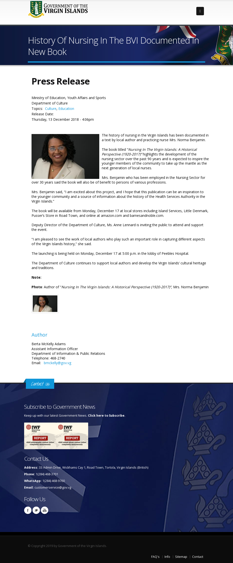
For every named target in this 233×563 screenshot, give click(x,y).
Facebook (28, 510)
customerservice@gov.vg (52, 487)
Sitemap (181, 557)
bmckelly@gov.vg (57, 362)
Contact (197, 557)
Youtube (44, 510)
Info (167, 557)
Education (66, 108)
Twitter (36, 510)
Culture (50, 108)
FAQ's (155, 557)
